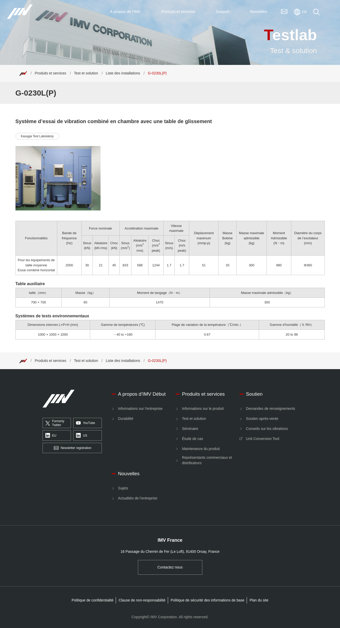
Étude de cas (192, 439)
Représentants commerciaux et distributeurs (207, 460)
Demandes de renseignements (270, 408)
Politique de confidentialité (93, 600)
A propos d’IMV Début (142, 394)
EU (50, 435)
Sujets (123, 488)
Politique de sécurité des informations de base (207, 600)
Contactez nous (170, 567)
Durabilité (125, 419)
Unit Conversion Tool (262, 439)
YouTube (85, 423)
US (81, 435)
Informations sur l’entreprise (140, 408)
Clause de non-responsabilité (142, 600)
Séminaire (190, 429)
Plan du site (259, 600)
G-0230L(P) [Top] (157, 73)
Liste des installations (123, 73)
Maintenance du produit (201, 449)
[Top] (23, 73)
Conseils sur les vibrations (267, 429)
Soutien (254, 394)
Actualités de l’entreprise (137, 498)
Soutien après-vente (262, 419)
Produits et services (50, 73)
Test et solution (86, 73)
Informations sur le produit (203, 408)
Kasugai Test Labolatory (37, 136)
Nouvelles (128, 473)
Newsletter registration (72, 448)
